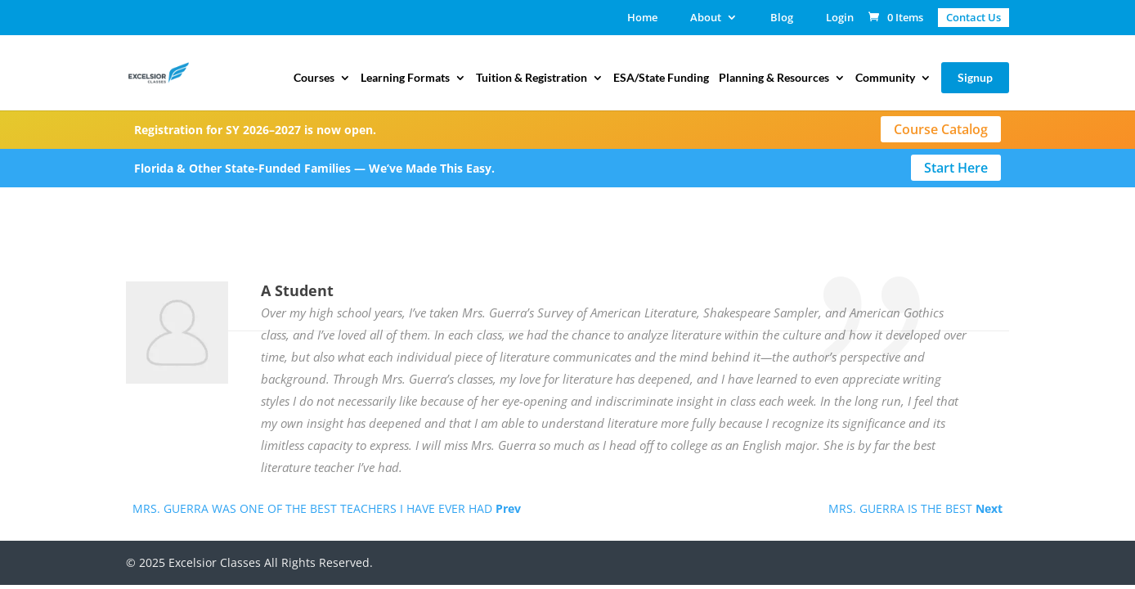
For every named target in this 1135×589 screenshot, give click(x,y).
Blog (781, 18)
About (705, 18)
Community (885, 78)
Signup (975, 77)
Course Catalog (941, 129)
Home (642, 18)
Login (840, 18)
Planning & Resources (774, 78)
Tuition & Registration (531, 78)
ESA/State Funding (661, 78)
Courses (314, 78)
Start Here (956, 168)
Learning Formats (405, 78)
